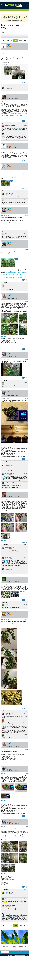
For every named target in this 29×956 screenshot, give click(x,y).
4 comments (5, 544)
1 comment (5, 84)
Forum (4, 12)
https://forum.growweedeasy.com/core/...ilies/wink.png (11, 227)
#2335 (26, 499)
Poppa (8, 492)
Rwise (8, 164)
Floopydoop (6, 913)
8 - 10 (25, 461)
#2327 (26, 101)
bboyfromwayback (11, 577)
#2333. (25, 382)
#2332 (26, 301)
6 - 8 (25, 889)
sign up (11, 17)
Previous (6, 40)
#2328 (26, 150)
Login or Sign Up (24, 0)
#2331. (25, 284)
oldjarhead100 (8, 87)
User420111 (9, 44)
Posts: (16, 47)
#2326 (26, 51)
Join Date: (8, 47)
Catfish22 (7, 482)
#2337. (25, 713)
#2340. (25, 892)
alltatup (6, 604)
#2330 (26, 215)
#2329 (26, 171)
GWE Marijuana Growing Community (13, 12)
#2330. (25, 233)
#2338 (26, 749)
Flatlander (9, 352)
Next (25, 40)
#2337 (26, 619)
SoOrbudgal (7, 125)
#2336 (26, 584)
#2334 (26, 398)
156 (16, 40)
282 (20, 40)
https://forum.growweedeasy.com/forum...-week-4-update (11, 118)
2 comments (5, 123)
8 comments (5, 889)
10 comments (5, 461)
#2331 (26, 249)
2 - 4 (25, 544)
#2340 (26, 826)
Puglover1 (7, 133)
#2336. (25, 604)
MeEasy (6, 193)
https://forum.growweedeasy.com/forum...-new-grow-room (16, 113)
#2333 (26, 359)
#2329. (25, 193)
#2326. (25, 87)
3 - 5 (25, 710)
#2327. (25, 125)
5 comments (5, 710)
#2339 (26, 773)
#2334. (25, 464)
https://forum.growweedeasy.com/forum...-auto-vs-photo (11, 115)
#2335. (25, 547)
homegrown (9, 820)
